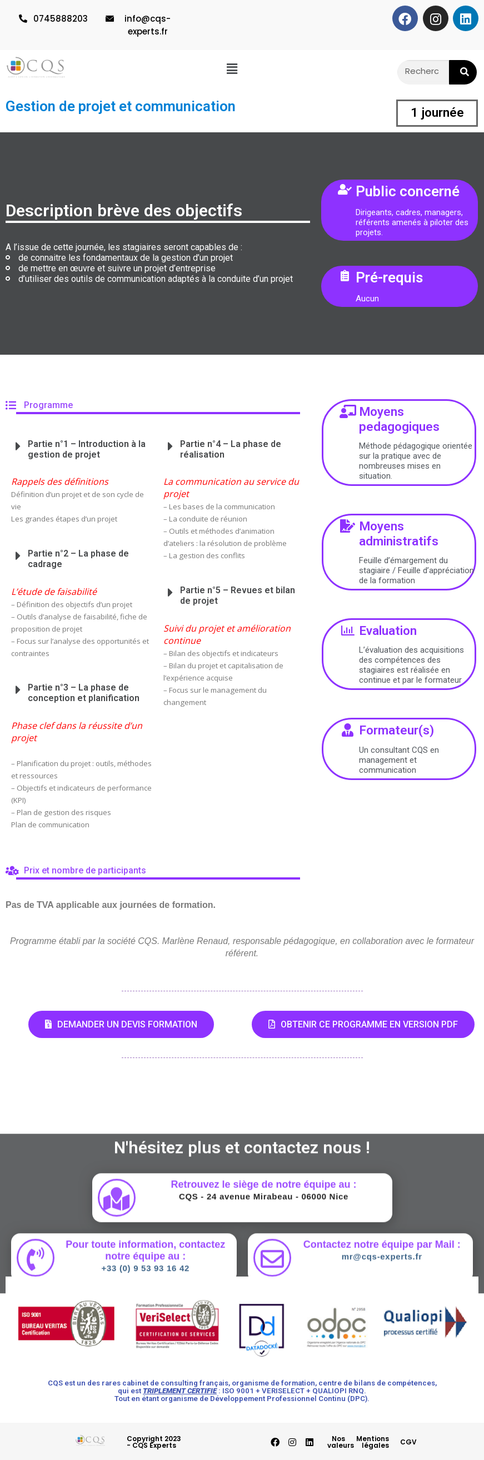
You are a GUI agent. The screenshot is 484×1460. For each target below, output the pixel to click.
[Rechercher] (463, 72)
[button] (232, 68)
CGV (408, 1442)
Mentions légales (372, 1442)
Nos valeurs (340, 1442)
